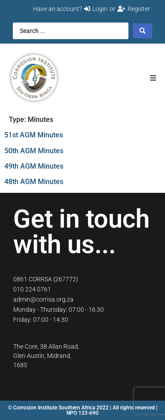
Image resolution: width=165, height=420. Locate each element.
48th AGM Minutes (33, 181)
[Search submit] (142, 30)
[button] (153, 77)
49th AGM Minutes (33, 166)
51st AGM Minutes (33, 135)
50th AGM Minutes (33, 151)
